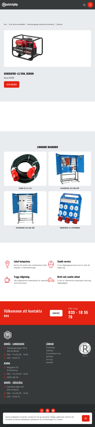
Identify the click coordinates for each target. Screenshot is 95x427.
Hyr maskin (12, 84)
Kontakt (56, 313)
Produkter (50, 347)
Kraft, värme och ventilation (17, 24)
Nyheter (49, 356)
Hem (5, 24)
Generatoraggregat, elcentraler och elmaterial (41, 24)
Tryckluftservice (53, 353)
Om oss (49, 359)
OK (86, 418)
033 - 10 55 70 (78, 314)
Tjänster (50, 350)
